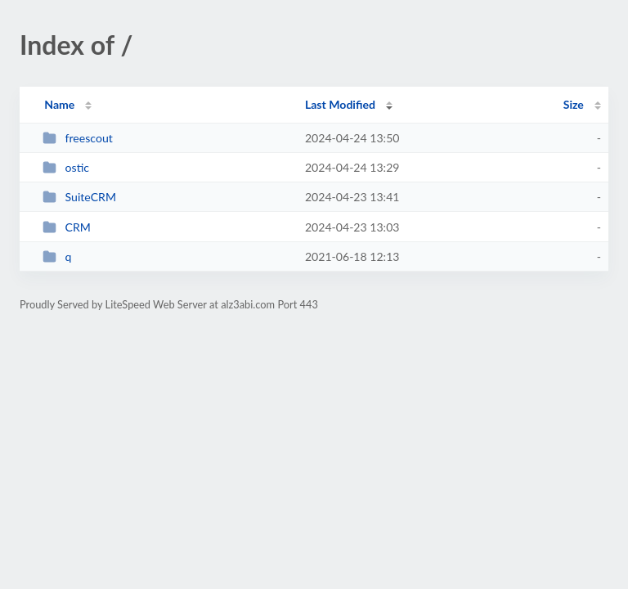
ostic (66, 167)
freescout (78, 138)
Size (573, 104)
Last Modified (340, 104)
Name (59, 104)
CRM (67, 227)
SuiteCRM (79, 197)
